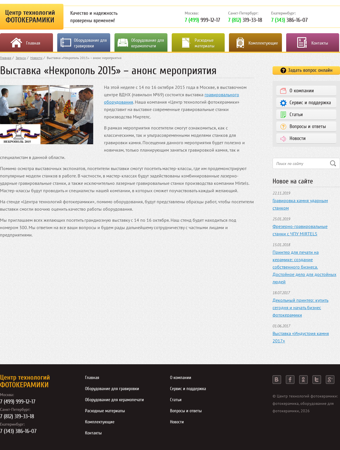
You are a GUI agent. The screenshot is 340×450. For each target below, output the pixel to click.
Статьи (296, 115)
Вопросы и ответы (308, 126)
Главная (33, 43)
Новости (36, 58)
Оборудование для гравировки (90, 43)
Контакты (319, 43)
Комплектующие (263, 43)
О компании (302, 91)
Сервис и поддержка (310, 103)
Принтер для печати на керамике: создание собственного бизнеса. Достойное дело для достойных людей (304, 266)
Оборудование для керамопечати (147, 43)
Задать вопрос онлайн (310, 70)
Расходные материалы (204, 43)
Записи (21, 58)
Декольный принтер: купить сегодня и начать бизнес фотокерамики (300, 307)
